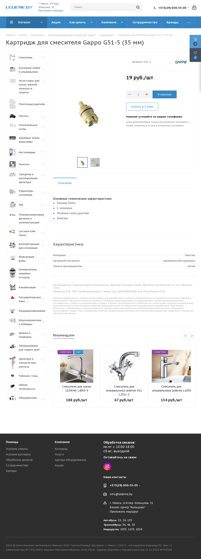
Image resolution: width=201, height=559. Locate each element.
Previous (185, 336)
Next (192, 336)
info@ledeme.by (121, 494)
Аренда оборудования (70, 460)
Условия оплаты (17, 449)
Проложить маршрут (50, 10)
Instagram (107, 466)
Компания (62, 442)
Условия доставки (18, 454)
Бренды (11, 471)
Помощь (12, 442)
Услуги (59, 454)
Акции (59, 465)
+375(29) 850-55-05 (172, 8)
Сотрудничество (17, 465)
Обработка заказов (19, 460)
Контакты (61, 449)
